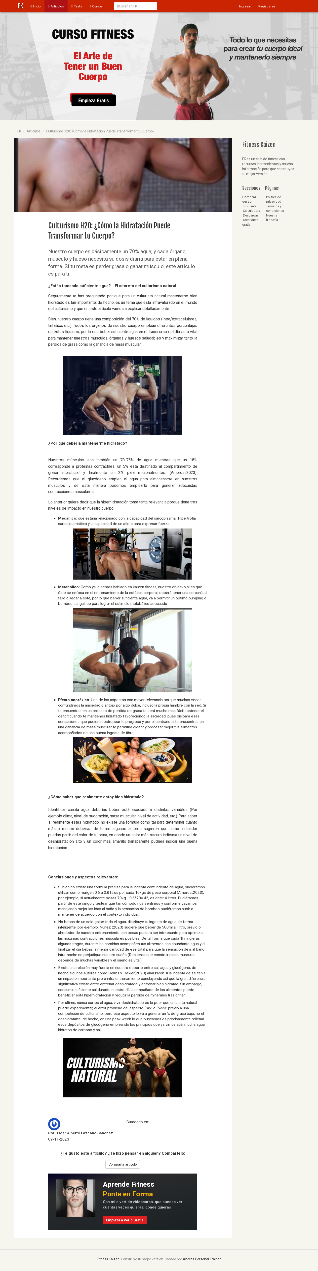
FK (20, 6)
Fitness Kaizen (108, 1259)
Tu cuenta (249, 206)
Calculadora (251, 211)
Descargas (250, 215)
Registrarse (266, 6)
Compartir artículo (123, 1164)
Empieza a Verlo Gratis (125, 1220)
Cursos (95, 6)
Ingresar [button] (245, 6)
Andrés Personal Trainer (202, 1259)
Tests (76, 6)
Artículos (56, 6)
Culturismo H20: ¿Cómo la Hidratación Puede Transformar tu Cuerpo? (100, 131)
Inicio (37, 5)
